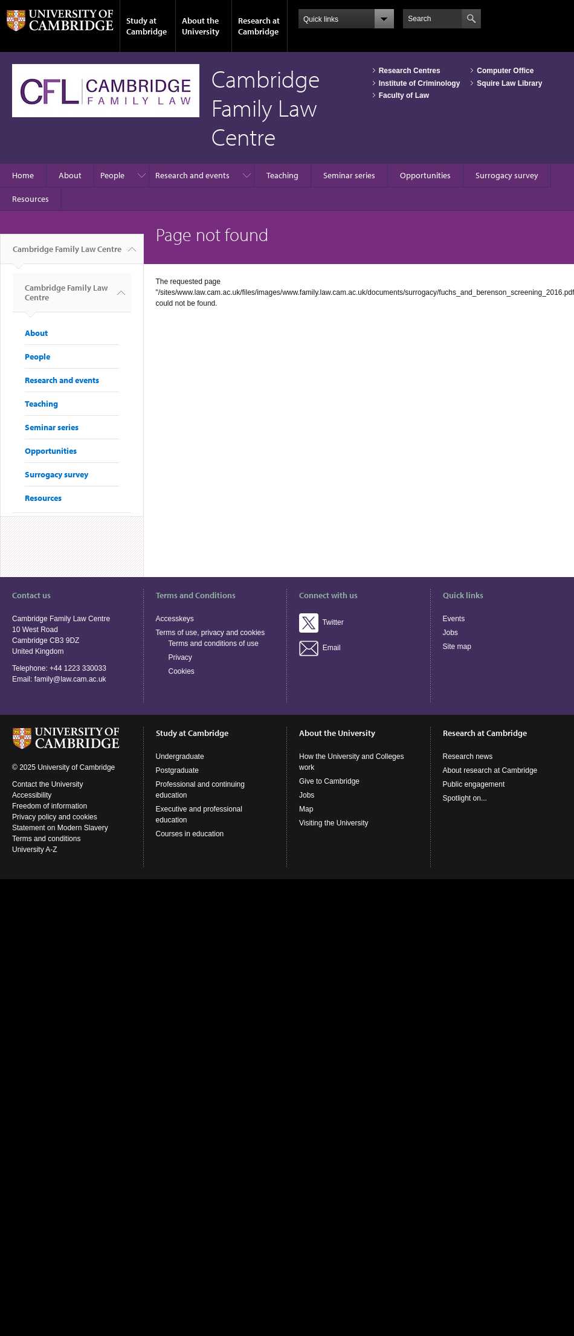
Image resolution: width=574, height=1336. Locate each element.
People (112, 175)
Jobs (450, 632)
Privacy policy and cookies (54, 817)
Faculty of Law (404, 95)
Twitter (321, 622)
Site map (457, 646)
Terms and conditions (46, 838)
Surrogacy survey (507, 175)
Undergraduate (180, 756)
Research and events (192, 175)
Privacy (180, 657)
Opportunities (425, 175)
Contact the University (47, 784)
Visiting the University (334, 823)
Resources (30, 198)
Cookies (182, 671)
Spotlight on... (465, 798)
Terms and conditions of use (214, 643)
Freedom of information (49, 806)
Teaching (282, 175)
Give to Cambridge (329, 781)
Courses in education (190, 834)
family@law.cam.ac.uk (70, 679)
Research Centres (409, 70)
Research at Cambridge (259, 26)
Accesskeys (175, 619)
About (70, 175)
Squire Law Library (509, 83)
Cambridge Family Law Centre (67, 254)
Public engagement (474, 784)
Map (306, 809)
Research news (468, 756)
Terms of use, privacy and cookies (210, 632)
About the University (200, 26)
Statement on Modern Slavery (60, 828)
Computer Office (505, 70)
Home (23, 175)
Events (454, 619)
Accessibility (31, 795)
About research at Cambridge (490, 770)
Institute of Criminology (419, 83)
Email (320, 648)
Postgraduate (177, 770)
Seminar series (349, 175)
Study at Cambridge (146, 26)
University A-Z (34, 849)
